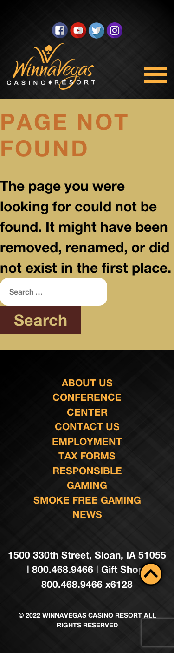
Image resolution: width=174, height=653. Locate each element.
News (87, 514)
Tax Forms (87, 456)
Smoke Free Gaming (87, 500)
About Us (87, 383)
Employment (87, 441)
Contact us (87, 426)
